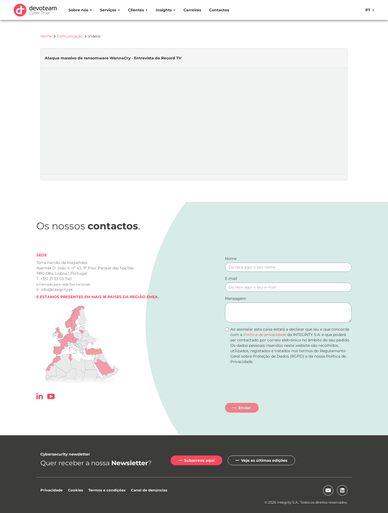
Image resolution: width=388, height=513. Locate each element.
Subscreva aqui (199, 460)
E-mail (231, 278)
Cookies (75, 490)
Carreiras (192, 10)
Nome (231, 258)
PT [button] (369, 10)
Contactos (219, 10)
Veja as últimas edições (264, 460)
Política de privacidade (264, 334)
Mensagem (235, 298)
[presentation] (266, 382)
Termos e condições (107, 490)
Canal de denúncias (149, 490)
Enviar (244, 407)
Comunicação (70, 36)
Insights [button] (165, 10)
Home (46, 36)
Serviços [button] (110, 10)
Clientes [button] (138, 10)
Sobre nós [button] (80, 10)
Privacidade (51, 490)
